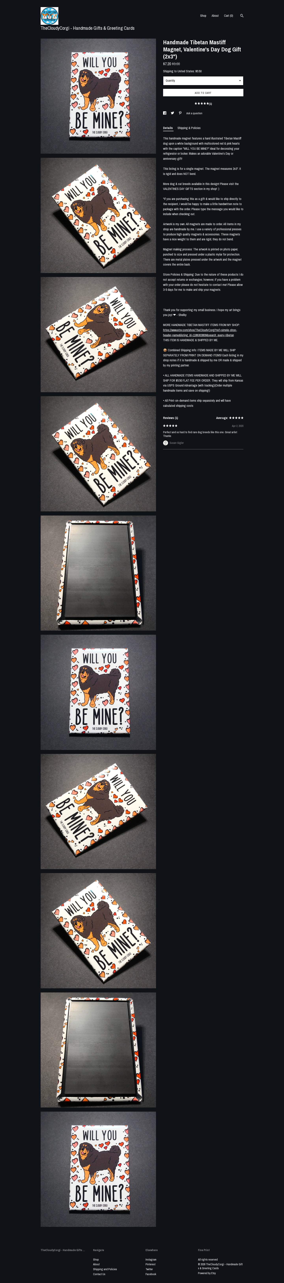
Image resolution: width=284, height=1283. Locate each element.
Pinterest (150, 1264)
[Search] (241, 16)
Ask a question (194, 113)
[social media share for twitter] (173, 113)
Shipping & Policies (189, 128)
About (215, 15)
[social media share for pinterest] (180, 113)
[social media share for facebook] (165, 113)
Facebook (151, 1274)
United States (186, 71)
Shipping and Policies (105, 1269)
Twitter (149, 1269)
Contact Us (99, 1274)
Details (168, 128)
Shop (203, 15)
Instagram (151, 1259)
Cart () (228, 15)
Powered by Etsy (207, 1273)
